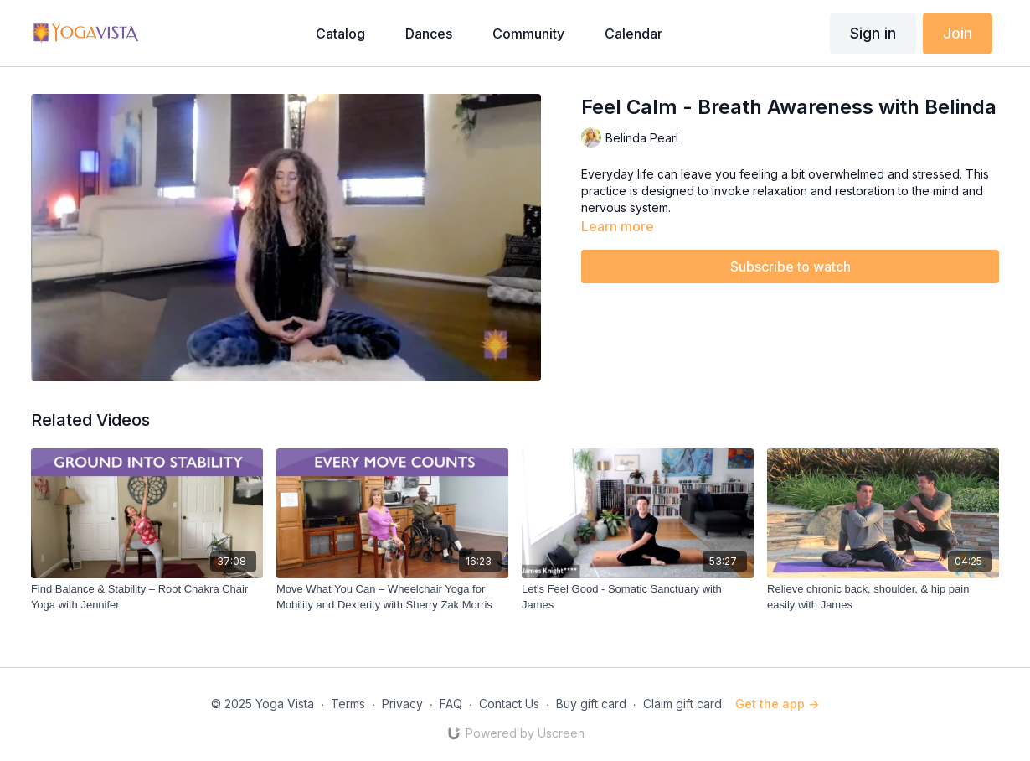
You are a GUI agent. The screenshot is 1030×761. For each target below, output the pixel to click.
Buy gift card (591, 703)
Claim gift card (682, 703)
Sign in (873, 33)
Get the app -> (777, 703)
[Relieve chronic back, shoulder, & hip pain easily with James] (883, 597)
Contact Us (509, 703)
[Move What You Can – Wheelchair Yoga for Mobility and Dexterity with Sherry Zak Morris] (392, 597)
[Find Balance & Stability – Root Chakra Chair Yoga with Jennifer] (147, 597)
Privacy (402, 703)
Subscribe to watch (790, 266)
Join (957, 33)
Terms (348, 703)
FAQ (451, 703)
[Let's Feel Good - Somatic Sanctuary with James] (638, 597)
